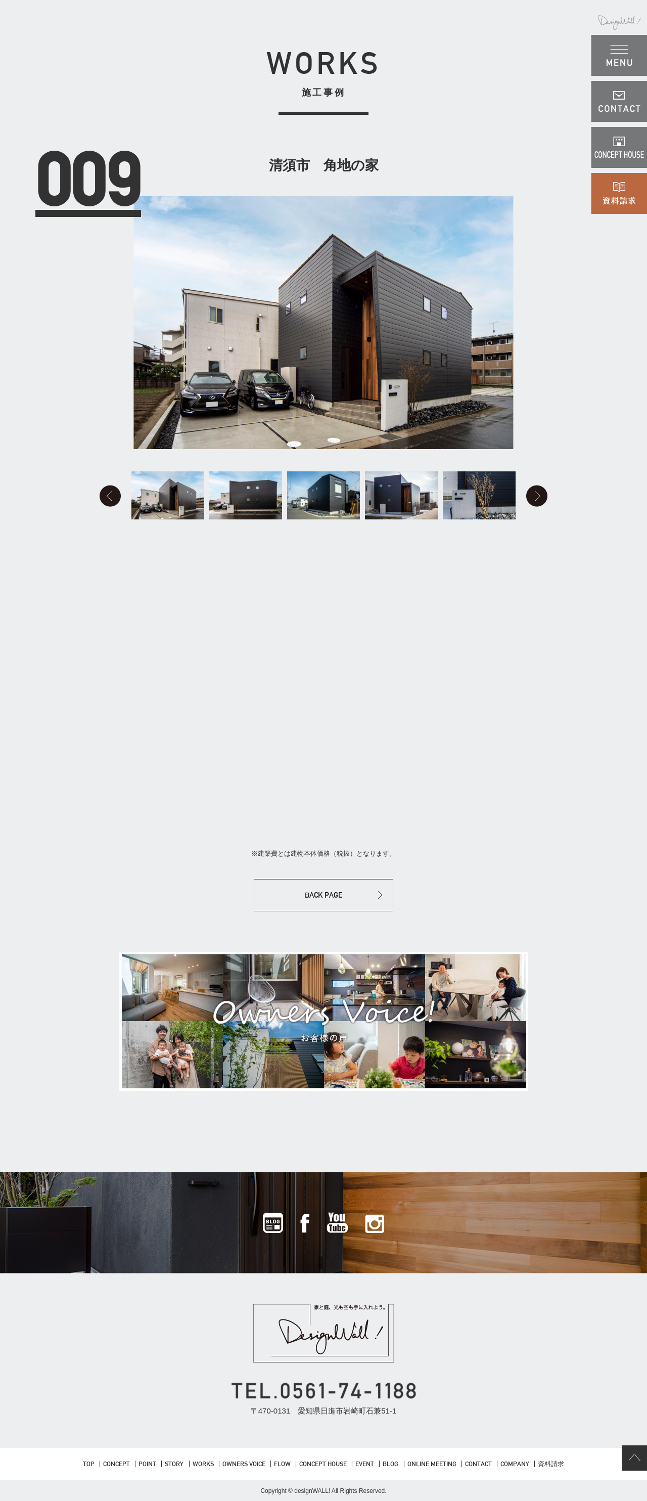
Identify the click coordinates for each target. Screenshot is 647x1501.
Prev (110, 496)
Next (536, 496)
